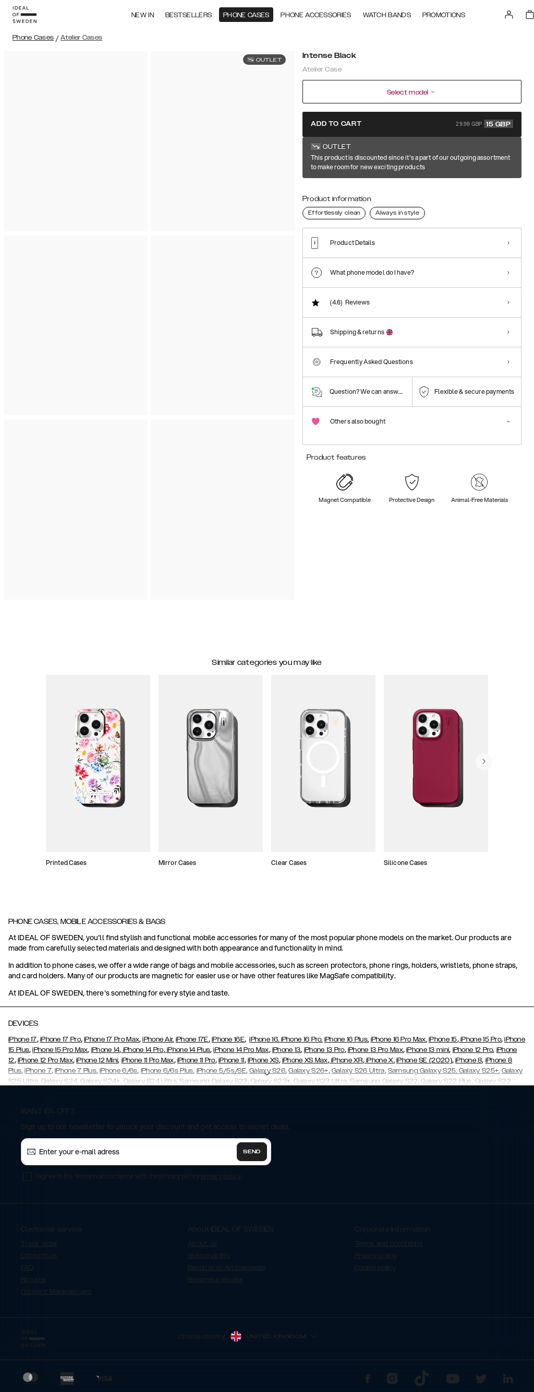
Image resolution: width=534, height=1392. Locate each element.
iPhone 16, (264, 1039)
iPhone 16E (228, 1039)
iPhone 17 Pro (60, 1039)
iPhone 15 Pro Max (60, 1050)
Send (252, 1151)
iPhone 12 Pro (473, 1050)
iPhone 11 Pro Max (148, 1060)
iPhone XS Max (305, 1060)
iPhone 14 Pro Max (241, 1050)
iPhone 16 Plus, (346, 1039)
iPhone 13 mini (427, 1050)
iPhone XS (263, 1060)
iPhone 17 (22, 1039)
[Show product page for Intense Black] (316, 191)
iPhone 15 (443, 1039)
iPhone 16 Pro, (301, 1039)
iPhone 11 (232, 1060)
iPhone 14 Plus (188, 1050)
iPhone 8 (468, 1060)
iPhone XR (346, 1060)
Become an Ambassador (227, 1267)
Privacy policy (376, 1255)
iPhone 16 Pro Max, (399, 1039)
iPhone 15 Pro (480, 1039)
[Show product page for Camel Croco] (349, 192)
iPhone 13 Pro (324, 1050)
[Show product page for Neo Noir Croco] (381, 192)
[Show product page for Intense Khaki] (413, 192)
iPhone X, (380, 1060)
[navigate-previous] (484, 761)
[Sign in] (509, 14)
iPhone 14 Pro (142, 1050)
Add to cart (412, 124)
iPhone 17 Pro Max (111, 1039)
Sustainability (209, 1255)
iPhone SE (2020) (424, 1060)
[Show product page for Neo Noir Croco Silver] (446, 192)
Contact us (39, 1255)
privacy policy (221, 1176)
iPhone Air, (158, 1039)
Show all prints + (495, 158)
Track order (39, 1243)
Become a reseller (215, 1279)
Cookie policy (375, 1267)
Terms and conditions (389, 1243)
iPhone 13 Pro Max (375, 1050)
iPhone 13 (286, 1050)
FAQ (27, 1267)
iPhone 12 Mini (97, 1060)
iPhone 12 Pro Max (45, 1060)
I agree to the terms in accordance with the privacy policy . (139, 1176)
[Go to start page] (25, 14)
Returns (33, 1279)
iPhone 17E (192, 1039)
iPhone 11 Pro (196, 1060)
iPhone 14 (105, 1050)
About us (202, 1243)
